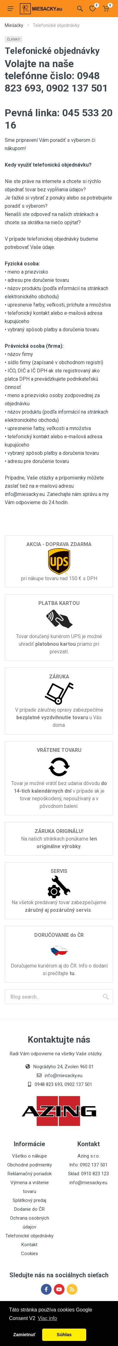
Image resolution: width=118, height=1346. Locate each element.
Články (13, 39)
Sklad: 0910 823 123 (88, 1174)
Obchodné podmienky (29, 1165)
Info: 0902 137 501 (88, 1165)
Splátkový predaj (29, 1200)
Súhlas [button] (64, 1334)
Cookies (29, 1253)
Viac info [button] (47, 1318)
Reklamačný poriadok (30, 1174)
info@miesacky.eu (88, 1182)
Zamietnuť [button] (24, 1334)
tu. (73, 973)
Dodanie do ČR (29, 1209)
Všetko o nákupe (29, 1156)
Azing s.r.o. (88, 1156)
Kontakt (29, 1245)
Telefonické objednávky (29, 1236)
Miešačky (14, 25)
